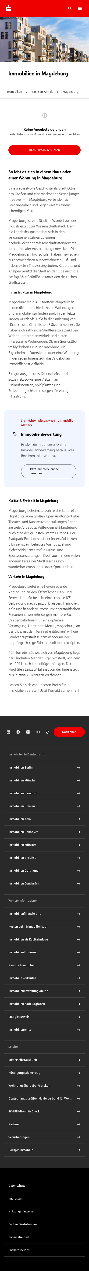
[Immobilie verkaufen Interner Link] (44, 978)
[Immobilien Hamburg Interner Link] (44, 793)
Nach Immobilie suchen (44, 150)
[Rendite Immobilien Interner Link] (44, 965)
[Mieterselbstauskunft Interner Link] (44, 1060)
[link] (8, 732)
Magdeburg (70, 91)
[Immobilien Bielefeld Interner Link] (44, 857)
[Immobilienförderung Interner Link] (44, 952)
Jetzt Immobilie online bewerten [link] (44, 471)
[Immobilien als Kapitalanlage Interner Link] (44, 939)
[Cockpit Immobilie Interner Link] (44, 1150)
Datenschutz (16, 1185)
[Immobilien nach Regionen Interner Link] (44, 1004)
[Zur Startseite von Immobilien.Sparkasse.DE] (8, 8)
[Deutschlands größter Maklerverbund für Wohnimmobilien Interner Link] (44, 1098)
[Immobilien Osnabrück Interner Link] (44, 883)
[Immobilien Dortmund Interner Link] (44, 870)
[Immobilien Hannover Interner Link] (44, 832)
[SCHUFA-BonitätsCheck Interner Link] (44, 1111)
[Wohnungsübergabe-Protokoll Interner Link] (44, 1085)
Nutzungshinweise (20, 1211)
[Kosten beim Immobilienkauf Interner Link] (44, 926)
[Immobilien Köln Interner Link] (44, 819)
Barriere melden (19, 1250)
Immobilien (14, 91)
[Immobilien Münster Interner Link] (44, 845)
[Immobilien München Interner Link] (44, 780)
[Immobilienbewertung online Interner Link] (44, 991)
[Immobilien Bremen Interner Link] (44, 806)
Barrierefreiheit (18, 1237)
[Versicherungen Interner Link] (44, 1137)
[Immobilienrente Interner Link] (44, 1029)
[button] (80, 8)
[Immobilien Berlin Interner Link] (44, 767)
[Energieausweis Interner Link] (44, 1017)
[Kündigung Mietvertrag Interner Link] (44, 1073)
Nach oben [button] (69, 732)
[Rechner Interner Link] (44, 1124)
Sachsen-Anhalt (42, 91)
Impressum (15, 1198)
